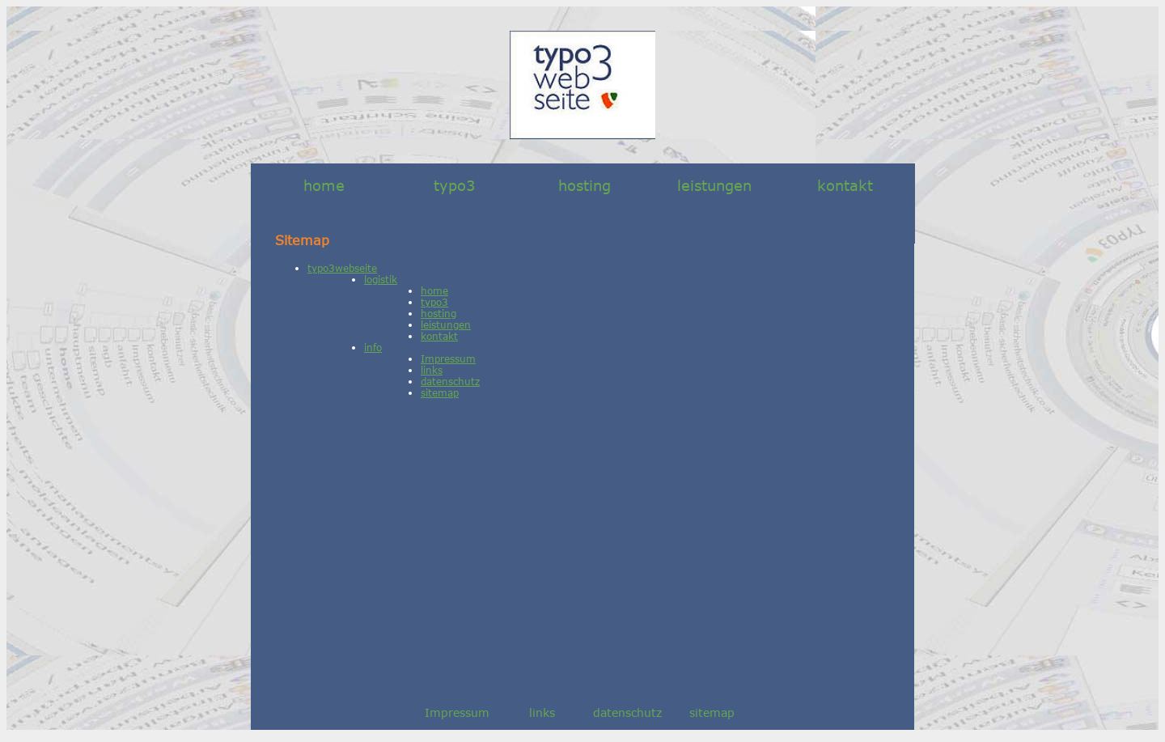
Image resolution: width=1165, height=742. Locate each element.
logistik (380, 279)
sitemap (440, 392)
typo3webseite (342, 267)
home (324, 185)
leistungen (714, 185)
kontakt (845, 185)
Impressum (448, 358)
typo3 (454, 185)
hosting (584, 185)
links (432, 369)
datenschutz (450, 381)
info (373, 347)
